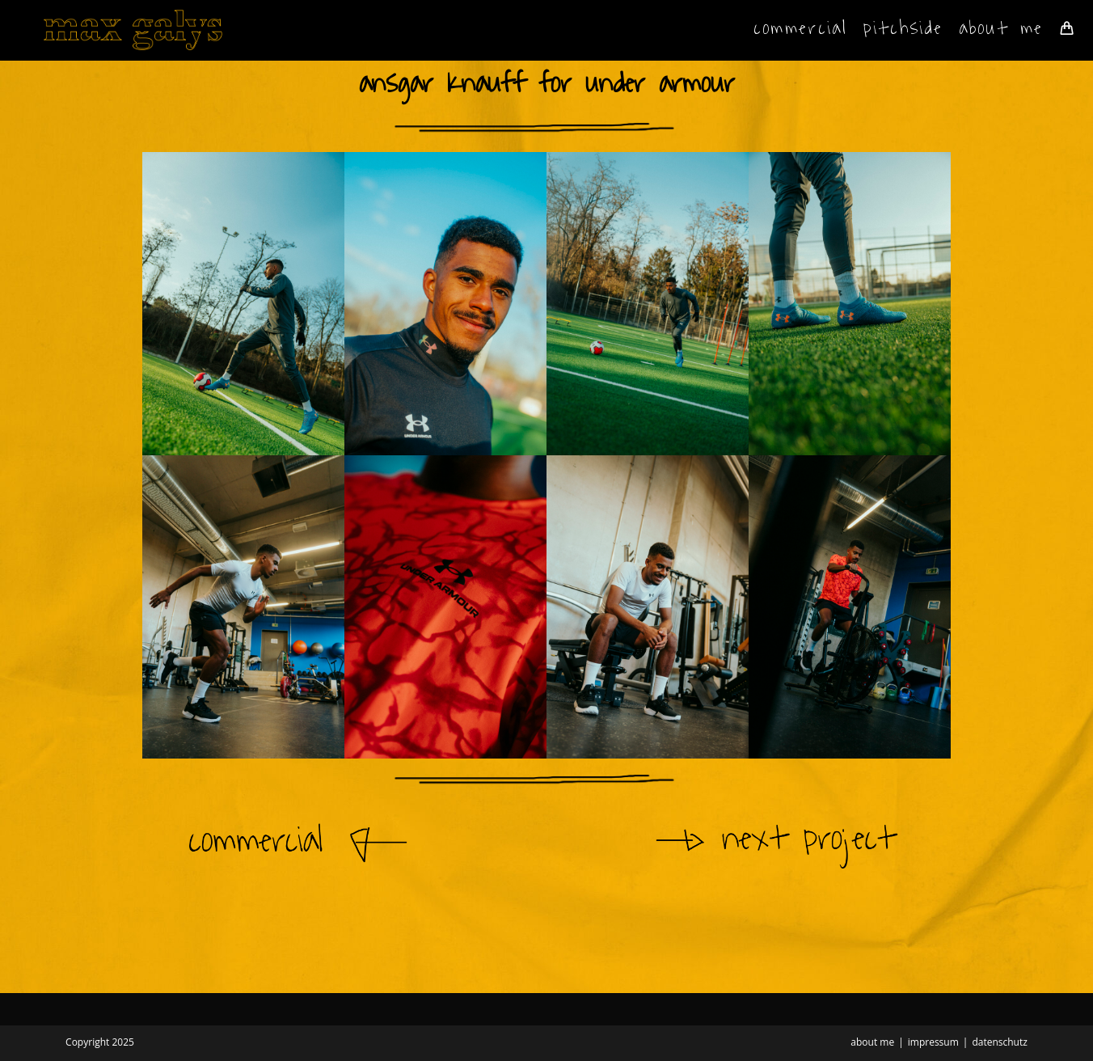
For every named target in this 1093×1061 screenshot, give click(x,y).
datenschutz (999, 1042)
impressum (933, 1042)
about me (872, 1042)
